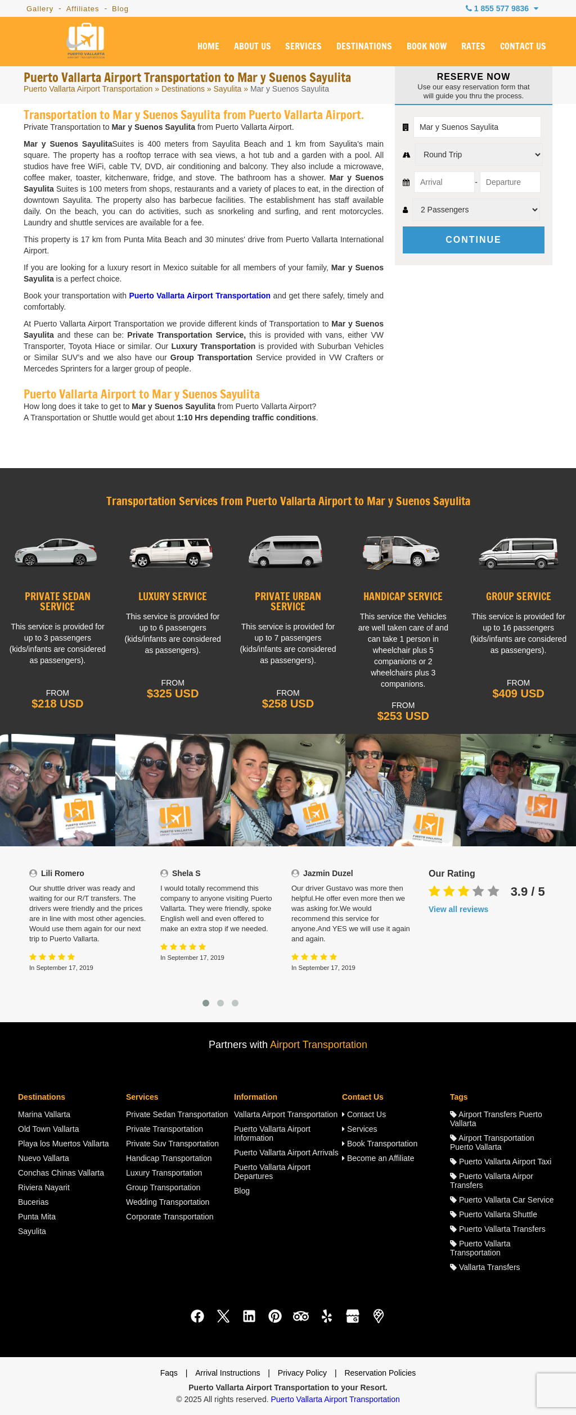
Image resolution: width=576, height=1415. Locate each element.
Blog (120, 8)
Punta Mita (37, 1216)
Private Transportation (164, 1128)
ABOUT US (252, 46)
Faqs (169, 1372)
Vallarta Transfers (485, 1267)
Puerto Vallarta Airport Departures (272, 1172)
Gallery (39, 8)
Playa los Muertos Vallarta (63, 1143)
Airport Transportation (318, 1044)
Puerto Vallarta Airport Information (272, 1133)
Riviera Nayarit (44, 1187)
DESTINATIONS (364, 46)
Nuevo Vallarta (43, 1158)
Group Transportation (163, 1187)
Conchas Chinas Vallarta (61, 1172)
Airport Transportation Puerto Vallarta (492, 1142)
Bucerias (33, 1202)
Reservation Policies (380, 1372)
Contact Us (364, 1114)
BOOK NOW (427, 46)
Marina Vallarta (44, 1114)
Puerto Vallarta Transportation (480, 1248)
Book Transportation (379, 1143)
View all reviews (458, 909)
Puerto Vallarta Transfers (498, 1228)
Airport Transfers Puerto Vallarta (496, 1119)
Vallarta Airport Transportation (286, 1114)
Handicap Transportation (169, 1158)
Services (359, 1128)
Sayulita (228, 88)
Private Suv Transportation (172, 1143)
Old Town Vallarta (48, 1128)
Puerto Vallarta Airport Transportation (88, 88)
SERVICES (303, 46)
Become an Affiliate (378, 1158)
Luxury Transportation (164, 1172)
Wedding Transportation (167, 1202)
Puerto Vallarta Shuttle (493, 1214)
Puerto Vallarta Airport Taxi (500, 1161)
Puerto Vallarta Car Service (502, 1199)
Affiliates (83, 8)
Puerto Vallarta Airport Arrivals (286, 1152)
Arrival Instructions (227, 1372)
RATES (473, 46)
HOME (208, 46)
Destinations (183, 88)
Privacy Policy (302, 1372)
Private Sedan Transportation (177, 1114)
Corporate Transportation (170, 1216)
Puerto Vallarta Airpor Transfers (491, 1181)
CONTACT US (523, 46)
